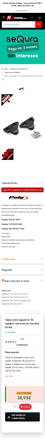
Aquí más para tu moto (15, 281)
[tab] (21, 89)
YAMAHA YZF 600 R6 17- (12, 304)
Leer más (9, 376)
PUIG (22, 339)
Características (9, 183)
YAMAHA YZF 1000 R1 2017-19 (14, 297)
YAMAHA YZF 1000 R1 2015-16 (14, 294)
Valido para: (6, 290)
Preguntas (7, 270)
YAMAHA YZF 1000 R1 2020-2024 (16, 300)
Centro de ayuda (21, 11)
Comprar (25, 407)
